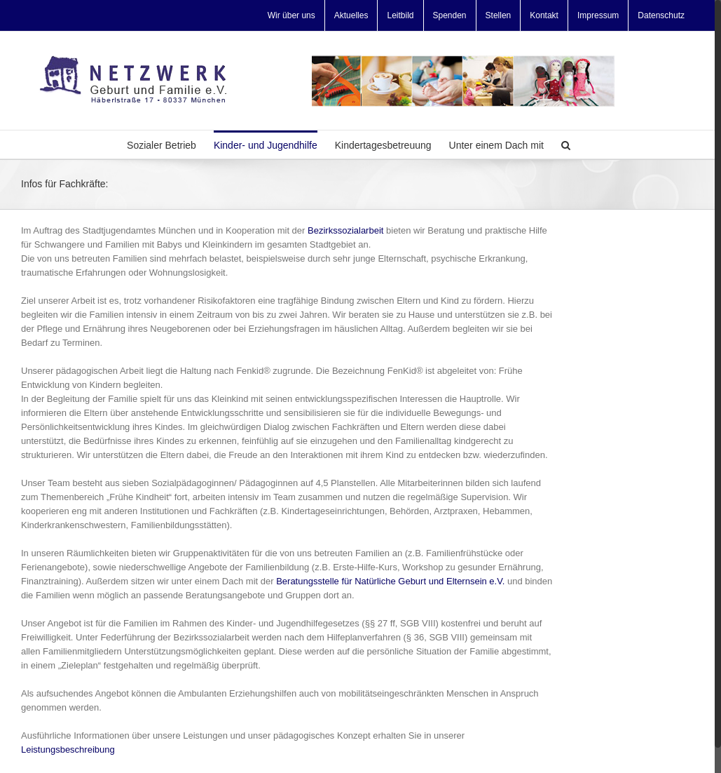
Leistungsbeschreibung (68, 749)
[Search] (565, 144)
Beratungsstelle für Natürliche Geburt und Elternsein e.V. (390, 581)
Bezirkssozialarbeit (345, 230)
